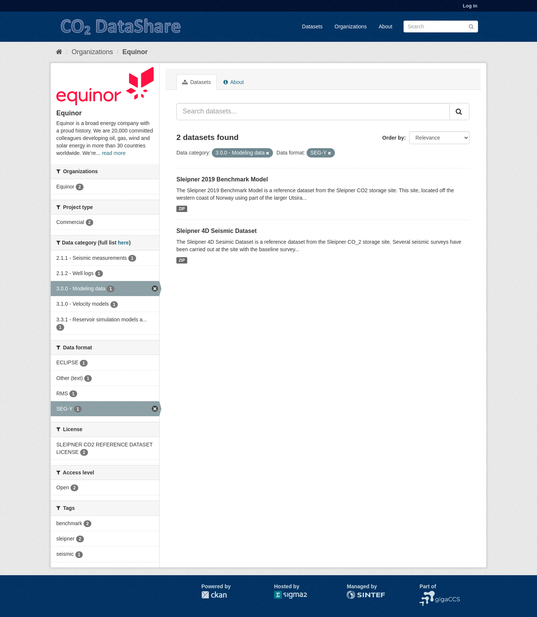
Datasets (312, 26)
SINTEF (356, 595)
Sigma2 (296, 595)
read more (114, 153)
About (385, 26)
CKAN (214, 595)
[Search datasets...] (313, 111)
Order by (393, 138)
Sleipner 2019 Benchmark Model (222, 179)
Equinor (135, 52)
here (123, 243)
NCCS (427, 595)
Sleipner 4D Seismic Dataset (216, 231)
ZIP (182, 208)
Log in (470, 6)
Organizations (351, 26)
